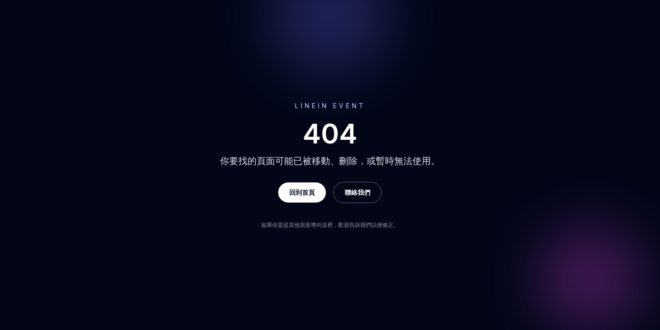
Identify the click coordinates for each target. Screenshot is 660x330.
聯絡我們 (357, 192)
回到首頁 (302, 192)
